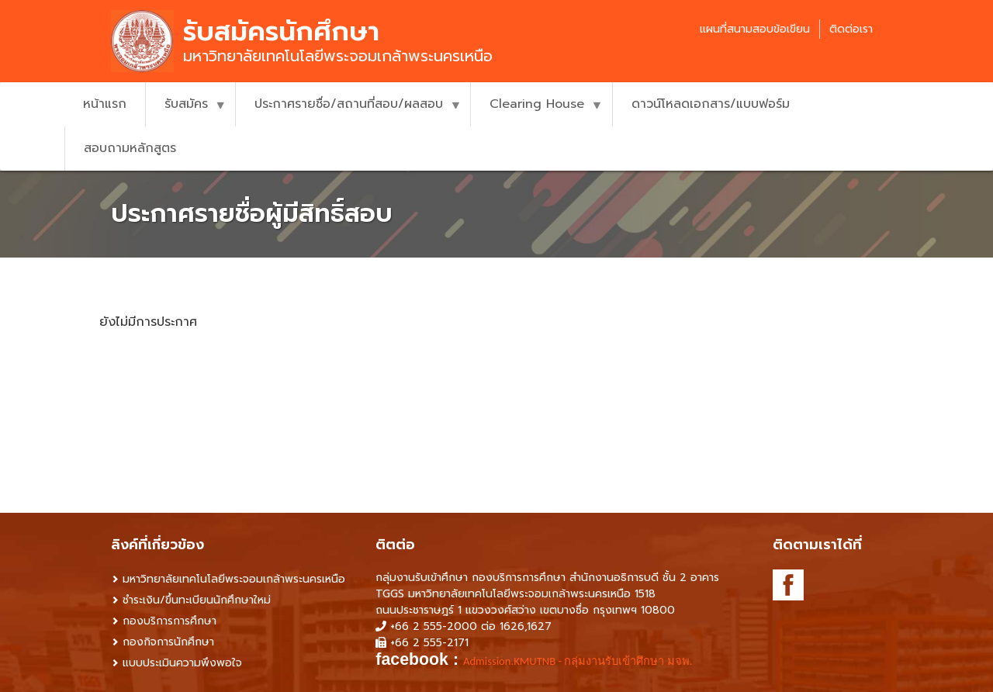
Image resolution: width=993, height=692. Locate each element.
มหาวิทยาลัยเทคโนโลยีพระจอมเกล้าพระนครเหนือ (234, 579)
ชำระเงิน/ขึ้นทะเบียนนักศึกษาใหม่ (197, 600)
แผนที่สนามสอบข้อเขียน (755, 29)
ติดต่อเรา (851, 29)
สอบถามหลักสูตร (130, 148)
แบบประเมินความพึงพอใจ (182, 663)
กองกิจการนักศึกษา (168, 642)
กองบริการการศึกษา (169, 621)
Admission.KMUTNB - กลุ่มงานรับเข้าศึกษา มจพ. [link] (577, 661)
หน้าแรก (104, 104)
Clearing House (536, 110)
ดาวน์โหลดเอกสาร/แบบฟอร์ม (710, 104)
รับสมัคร (186, 110)
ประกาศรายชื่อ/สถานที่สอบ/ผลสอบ (348, 110)
